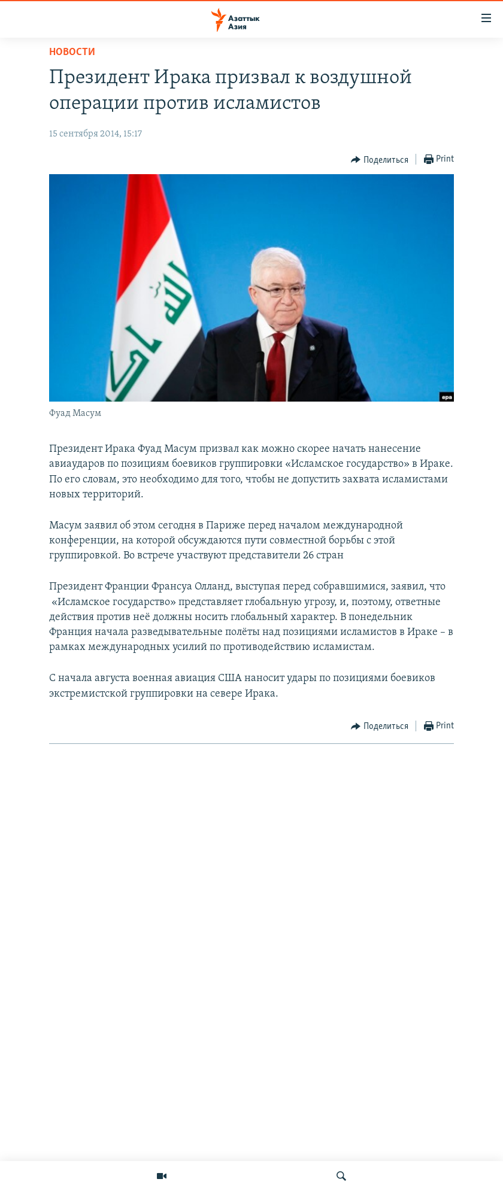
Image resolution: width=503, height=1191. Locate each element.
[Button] (379, 159)
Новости (72, 52)
